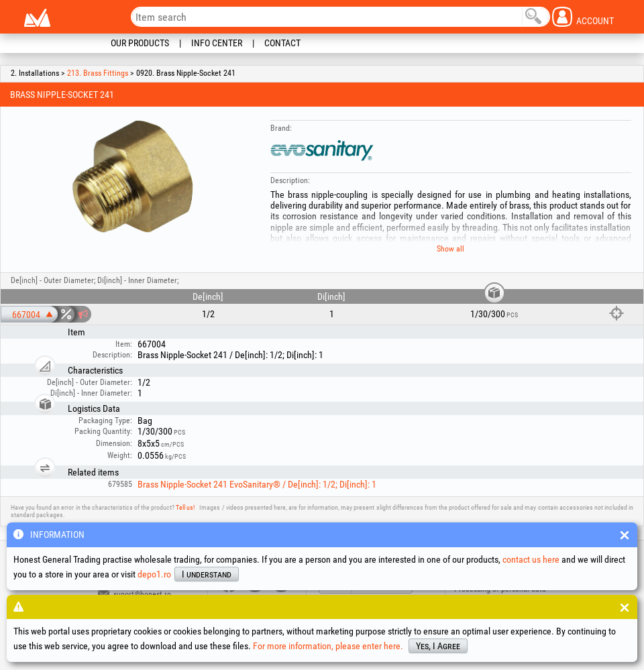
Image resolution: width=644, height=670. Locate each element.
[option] (130, 180)
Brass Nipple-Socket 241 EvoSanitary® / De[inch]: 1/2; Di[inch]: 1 (257, 484)
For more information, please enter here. (328, 645)
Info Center (216, 43)
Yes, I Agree (438, 645)
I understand (206, 574)
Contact (282, 43)
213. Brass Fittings (97, 73)
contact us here (530, 559)
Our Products (140, 43)
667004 (26, 314)
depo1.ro (154, 574)
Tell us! (185, 507)
